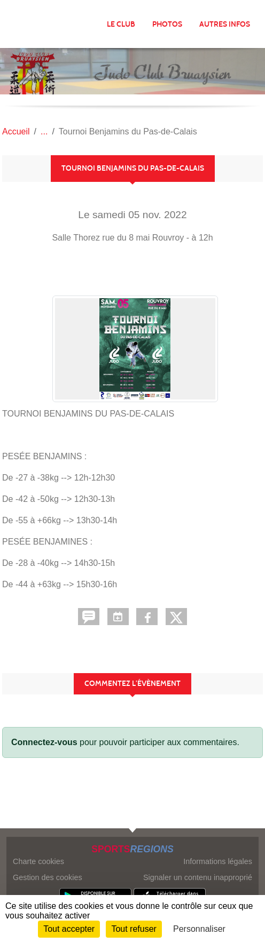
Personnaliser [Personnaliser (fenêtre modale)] (199, 928)
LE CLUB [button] (121, 24)
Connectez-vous (44, 742)
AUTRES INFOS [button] (224, 24)
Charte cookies (38, 861)
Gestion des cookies (47, 877)
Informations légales (217, 861)
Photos (167, 24)
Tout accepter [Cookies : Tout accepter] (69, 928)
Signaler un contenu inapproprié (197, 877)
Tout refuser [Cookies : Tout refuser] (133, 928)
